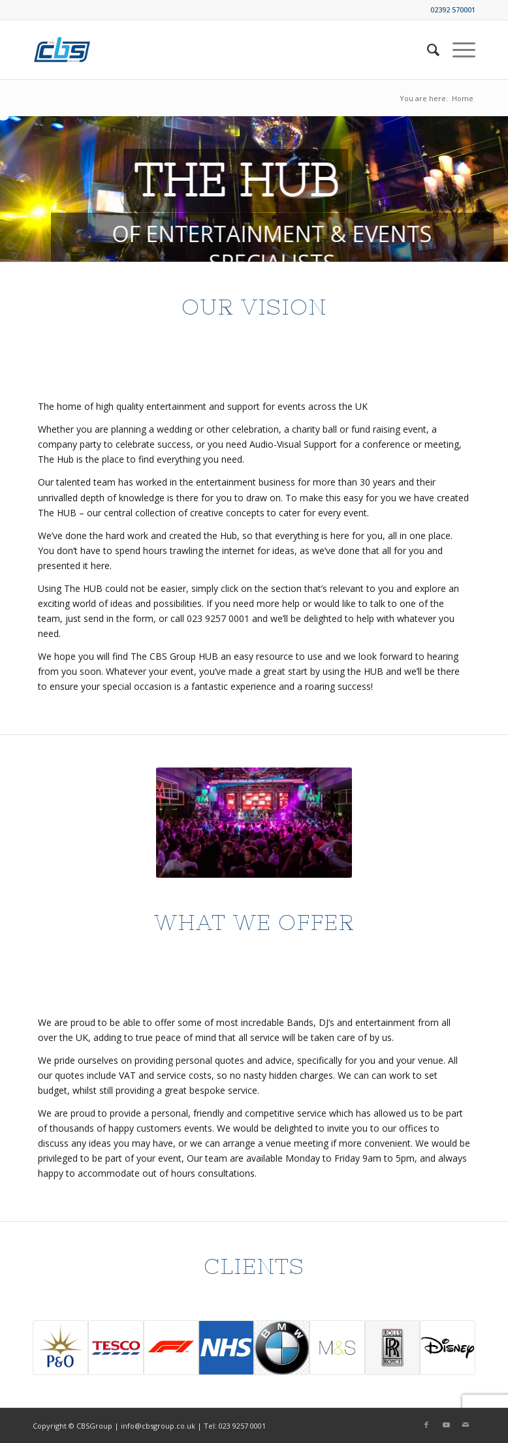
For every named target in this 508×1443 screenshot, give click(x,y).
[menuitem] (426, 49)
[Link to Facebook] (426, 1425)
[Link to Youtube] (446, 1425)
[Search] (426, 49)
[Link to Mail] (465, 1425)
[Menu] (457, 49)
